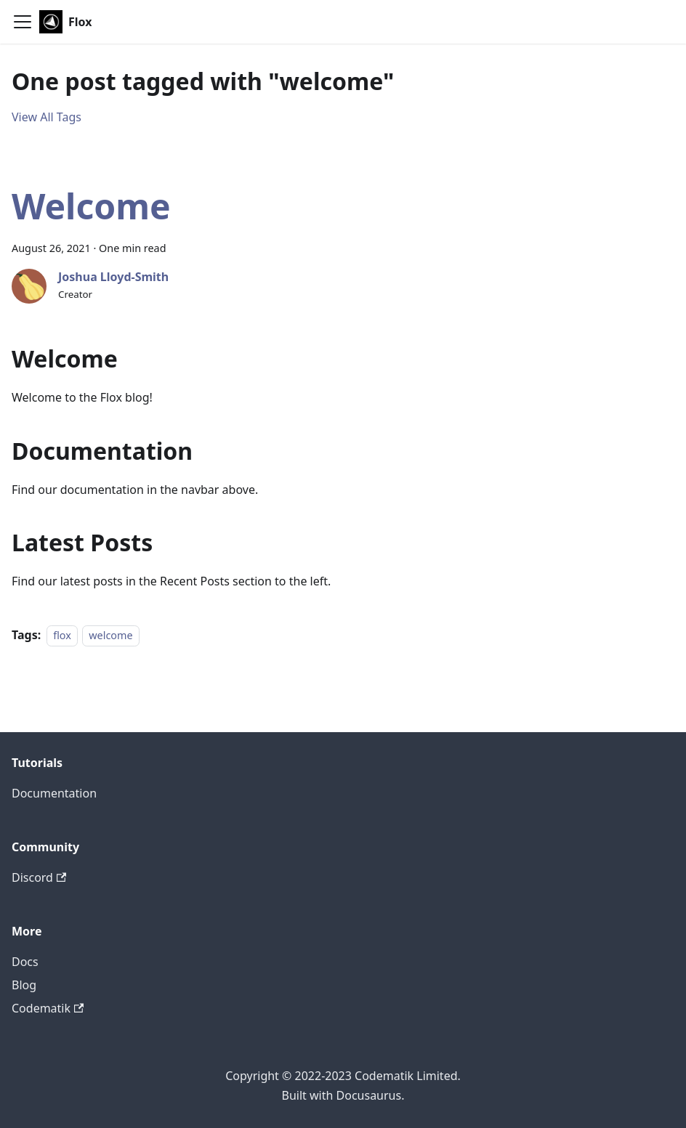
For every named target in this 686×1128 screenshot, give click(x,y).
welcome (110, 635)
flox (62, 635)
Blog (24, 985)
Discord (39, 877)
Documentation (54, 793)
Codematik (48, 1008)
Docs (25, 962)
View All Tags (46, 117)
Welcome (91, 206)
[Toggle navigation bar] (22, 22)
